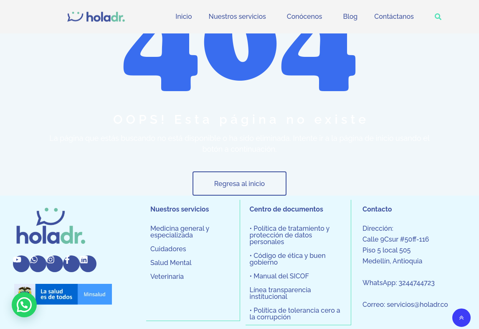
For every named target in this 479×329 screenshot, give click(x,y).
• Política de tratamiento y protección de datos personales (289, 235)
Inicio (183, 16)
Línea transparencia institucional (280, 293)
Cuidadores (168, 249)
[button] (239, 16)
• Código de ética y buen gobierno (288, 259)
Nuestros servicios (237, 16)
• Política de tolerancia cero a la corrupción (295, 314)
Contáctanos (394, 16)
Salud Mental (171, 263)
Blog (350, 16)
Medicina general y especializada (179, 232)
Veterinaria (167, 276)
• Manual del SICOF (279, 276)
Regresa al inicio (239, 184)
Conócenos (304, 16)
